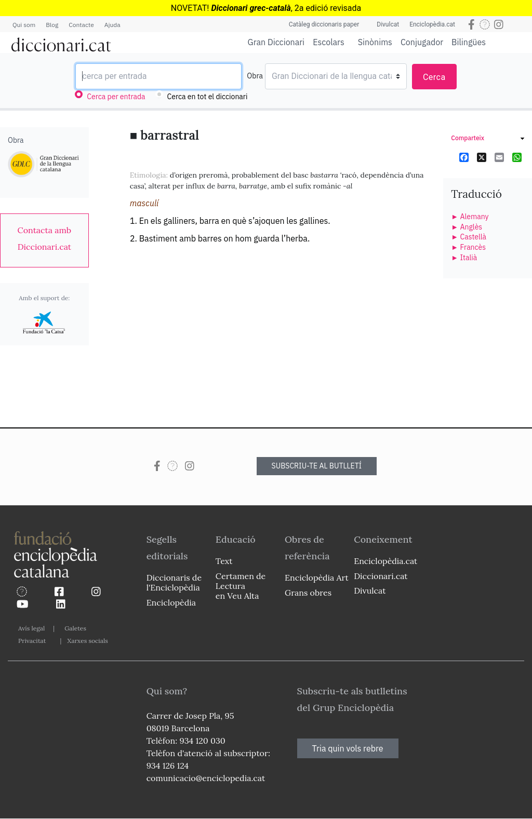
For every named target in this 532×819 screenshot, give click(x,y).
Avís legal (31, 628)
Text (224, 561)
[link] (44, 238)
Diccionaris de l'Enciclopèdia (174, 582)
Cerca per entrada (116, 96)
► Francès (468, 247)
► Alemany (469, 216)
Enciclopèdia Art (317, 577)
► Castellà (468, 236)
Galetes (75, 628)
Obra (255, 75)
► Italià (464, 257)
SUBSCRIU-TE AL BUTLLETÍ (317, 466)
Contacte (81, 25)
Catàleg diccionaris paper (324, 24)
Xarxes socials (87, 641)
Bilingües (468, 42)
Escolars (328, 42)
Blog (52, 25)
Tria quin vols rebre (347, 748)
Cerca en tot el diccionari (207, 96)
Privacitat (32, 641)
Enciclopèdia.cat (432, 24)
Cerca (434, 77)
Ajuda (112, 25)
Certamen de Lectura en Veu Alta (240, 586)
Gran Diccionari (276, 42)
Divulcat (388, 24)
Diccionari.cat (380, 576)
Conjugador (422, 42)
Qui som (23, 25)
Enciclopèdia (171, 602)
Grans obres (308, 592)
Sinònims (375, 42)
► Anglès (466, 227)
